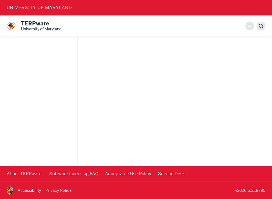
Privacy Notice (58, 190)
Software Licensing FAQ (74, 174)
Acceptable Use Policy (128, 174)
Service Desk (171, 174)
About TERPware (25, 174)
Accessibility (29, 190)
